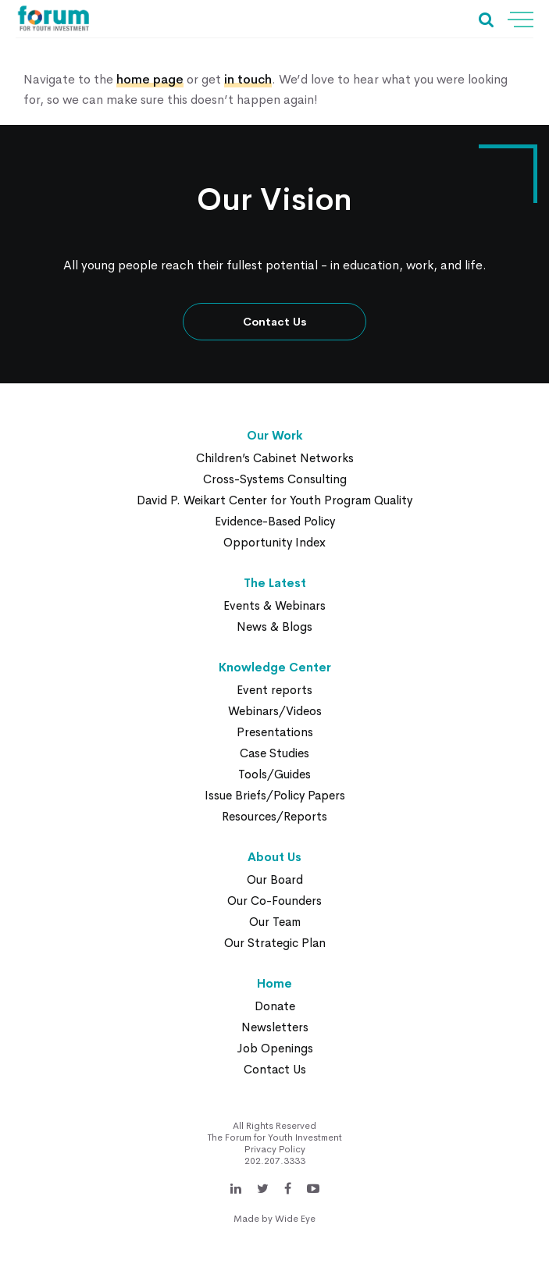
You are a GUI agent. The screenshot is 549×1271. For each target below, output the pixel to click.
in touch (248, 79)
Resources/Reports (274, 816)
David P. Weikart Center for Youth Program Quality (274, 500)
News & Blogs (274, 626)
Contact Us (275, 322)
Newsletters (274, 1027)
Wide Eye (295, 1218)
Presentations (275, 732)
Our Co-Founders (274, 900)
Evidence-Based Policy (275, 521)
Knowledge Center (275, 667)
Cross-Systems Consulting (275, 479)
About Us (274, 856)
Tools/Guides (274, 774)
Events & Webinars (274, 605)
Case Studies (274, 753)
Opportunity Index (274, 542)
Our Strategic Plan (275, 942)
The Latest (275, 582)
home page (150, 79)
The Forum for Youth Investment (275, 1137)
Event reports (274, 689)
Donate (275, 1006)
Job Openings (275, 1048)
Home (274, 983)
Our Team (275, 921)
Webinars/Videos (275, 710)
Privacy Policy (274, 1149)
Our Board (275, 879)
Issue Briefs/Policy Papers (275, 795)
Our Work (275, 435)
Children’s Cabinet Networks (275, 457)
